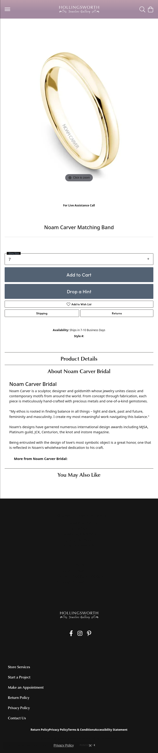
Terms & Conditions (81, 730)
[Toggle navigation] (7, 9)
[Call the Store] (79, 539)
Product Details (79, 358)
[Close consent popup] (90, 745)
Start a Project (19, 677)
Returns (117, 313)
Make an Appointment (26, 687)
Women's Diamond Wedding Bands (32, 28)
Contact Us (17, 717)
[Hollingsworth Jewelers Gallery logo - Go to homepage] (79, 9)
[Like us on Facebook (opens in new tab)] (71, 633)
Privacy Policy (19, 707)
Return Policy (18, 697)
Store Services (19, 666)
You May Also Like (79, 474)
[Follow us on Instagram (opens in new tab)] (79, 633)
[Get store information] (79, 546)
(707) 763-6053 (79, 210)
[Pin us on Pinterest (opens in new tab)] (89, 633)
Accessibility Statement (111, 730)
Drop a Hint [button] (79, 291)
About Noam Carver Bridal (79, 371)
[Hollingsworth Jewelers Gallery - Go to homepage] (79, 615)
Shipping (41, 313)
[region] (79, 118)
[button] (142, 9)
